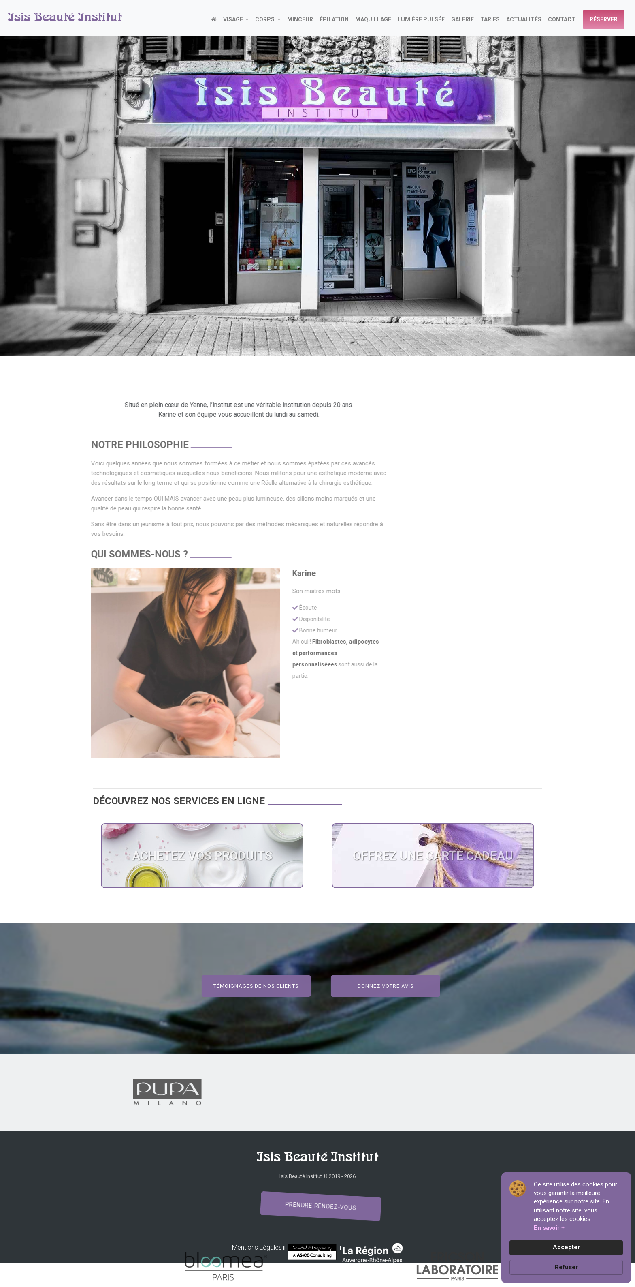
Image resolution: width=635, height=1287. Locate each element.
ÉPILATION (334, 19)
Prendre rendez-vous (320, 1206)
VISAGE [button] (233, 19)
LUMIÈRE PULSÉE (421, 19)
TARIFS (490, 19)
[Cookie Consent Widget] (566, 1227)
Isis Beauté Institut (65, 18)
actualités (523, 19)
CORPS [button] (265, 19)
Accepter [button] (566, 1247)
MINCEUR (300, 19)
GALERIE (462, 19)
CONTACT (561, 19)
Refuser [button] (566, 1267)
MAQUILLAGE (373, 19)
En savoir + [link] (549, 1227)
